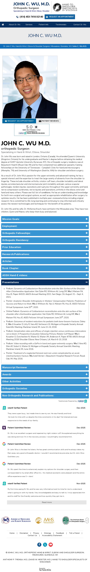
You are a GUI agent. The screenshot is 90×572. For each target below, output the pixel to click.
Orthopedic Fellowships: (16, 215)
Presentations (10, 264)
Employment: (9, 208)
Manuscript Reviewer (14, 349)
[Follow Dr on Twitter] (45, 527)
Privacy (36, 515)
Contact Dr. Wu (79, 24)
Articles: (7, 243)
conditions (46, 174)
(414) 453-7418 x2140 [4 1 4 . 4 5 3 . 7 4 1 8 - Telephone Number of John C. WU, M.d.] (29, 16)
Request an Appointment (60, 17)
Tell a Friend (74, 515)
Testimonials (61, 24)
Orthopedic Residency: (15, 222)
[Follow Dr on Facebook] (39, 527)
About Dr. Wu (14, 24)
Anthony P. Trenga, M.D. (15, 541)
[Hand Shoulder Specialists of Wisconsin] (65, 7)
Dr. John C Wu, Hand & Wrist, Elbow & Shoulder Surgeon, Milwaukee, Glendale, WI (37, 28)
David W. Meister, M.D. (40, 541)
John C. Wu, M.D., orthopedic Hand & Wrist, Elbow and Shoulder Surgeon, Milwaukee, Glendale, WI (46, 535)
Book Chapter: (10, 250)
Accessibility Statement (52, 517)
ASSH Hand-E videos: (15, 257)
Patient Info (43, 24)
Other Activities (11, 363)
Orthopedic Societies (14, 370)
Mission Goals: (11, 201)
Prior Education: (11, 229)
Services (29, 24)
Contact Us (32, 517)
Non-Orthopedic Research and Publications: (28, 377)
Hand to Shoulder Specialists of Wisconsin (63, 542)
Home (3, 25)
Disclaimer (24, 515)
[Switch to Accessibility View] (3, 567)
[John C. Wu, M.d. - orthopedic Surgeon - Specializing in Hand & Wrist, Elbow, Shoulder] (31, 7)
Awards (6, 356)
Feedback (60, 515)
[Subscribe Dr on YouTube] (51, 527)
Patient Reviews (49, 103)
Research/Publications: (16, 236)
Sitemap (47, 515)
